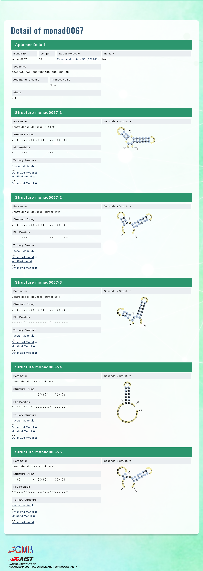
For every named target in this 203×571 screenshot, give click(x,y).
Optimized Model (23, 172)
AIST (42, 562)
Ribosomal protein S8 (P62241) (78, 59)
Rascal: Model (21, 166)
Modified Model (22, 176)
